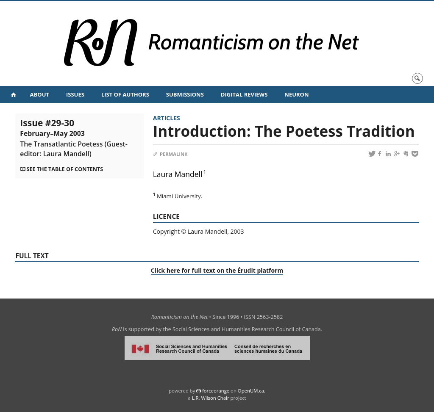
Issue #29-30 (74, 137)
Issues (75, 94)
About (39, 94)
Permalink (170, 154)
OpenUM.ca (251, 390)
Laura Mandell (178, 174)
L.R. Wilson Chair (210, 398)
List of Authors (125, 94)
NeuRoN (296, 94)
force (215, 390)
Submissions (185, 94)
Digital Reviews (244, 94)
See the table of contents (64, 169)
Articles (166, 118)
